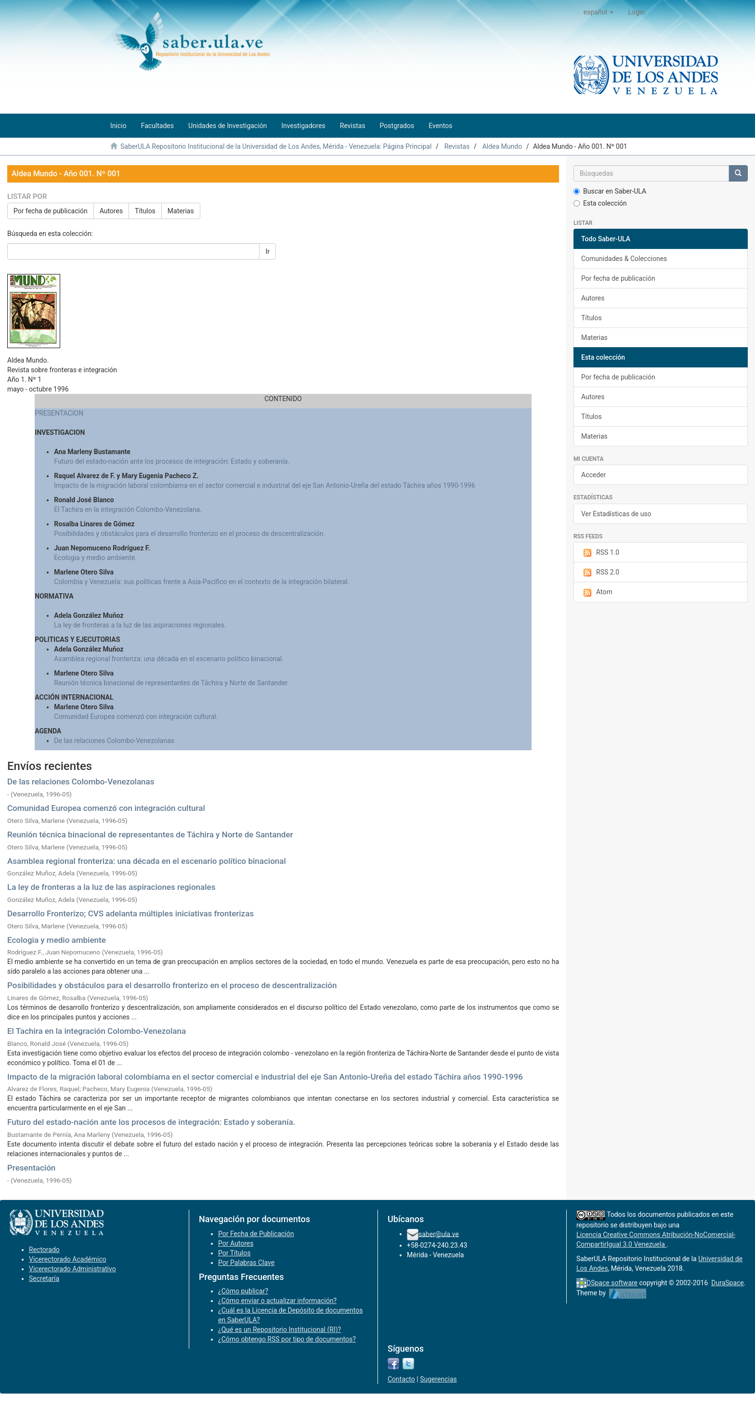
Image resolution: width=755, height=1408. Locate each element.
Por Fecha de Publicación (256, 1234)
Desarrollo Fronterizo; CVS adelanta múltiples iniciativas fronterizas (130, 913)
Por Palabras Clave (246, 1262)
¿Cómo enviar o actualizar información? (277, 1300)
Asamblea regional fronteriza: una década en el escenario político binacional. (169, 659)
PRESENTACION (59, 413)
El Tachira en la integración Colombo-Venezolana (96, 1031)
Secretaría (44, 1278)
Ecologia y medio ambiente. (95, 557)
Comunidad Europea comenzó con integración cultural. (136, 716)
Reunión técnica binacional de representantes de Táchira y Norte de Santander (150, 834)
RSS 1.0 (600, 552)
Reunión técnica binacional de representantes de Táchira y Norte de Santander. (171, 683)
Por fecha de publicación (50, 211)
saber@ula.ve (438, 1234)
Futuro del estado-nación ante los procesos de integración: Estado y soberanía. (171, 461)
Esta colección (600, 203)
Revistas (457, 146)
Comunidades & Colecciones (624, 258)
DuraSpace (727, 1283)
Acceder (593, 475)
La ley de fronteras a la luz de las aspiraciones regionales (111, 887)
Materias (181, 211)
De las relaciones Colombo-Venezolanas (114, 740)
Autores (111, 211)
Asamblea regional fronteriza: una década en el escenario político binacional (146, 861)
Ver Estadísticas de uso (616, 514)
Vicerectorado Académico (67, 1259)
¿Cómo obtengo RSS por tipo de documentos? (287, 1339)
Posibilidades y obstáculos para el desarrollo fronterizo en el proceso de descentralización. (189, 533)
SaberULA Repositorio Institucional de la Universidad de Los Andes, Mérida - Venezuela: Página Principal (275, 146)
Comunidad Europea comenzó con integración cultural (106, 808)
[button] (598, 12)
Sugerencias (438, 1379)
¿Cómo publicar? (243, 1291)
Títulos (145, 211)
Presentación (31, 1168)
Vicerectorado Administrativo (72, 1269)
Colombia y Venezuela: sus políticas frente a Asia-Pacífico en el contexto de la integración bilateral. (201, 582)
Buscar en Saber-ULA (609, 191)
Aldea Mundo (502, 146)
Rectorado (44, 1249)
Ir (267, 251)
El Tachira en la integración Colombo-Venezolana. (127, 509)
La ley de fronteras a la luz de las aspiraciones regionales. (140, 625)
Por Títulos (234, 1253)
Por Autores (235, 1243)
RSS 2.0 (600, 572)
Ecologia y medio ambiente (56, 940)
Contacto (401, 1379)
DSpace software (612, 1283)
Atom (596, 592)
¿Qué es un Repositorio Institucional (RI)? (279, 1329)
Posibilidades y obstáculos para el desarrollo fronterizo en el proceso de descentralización (172, 985)
